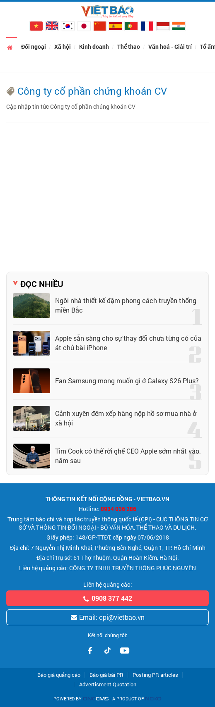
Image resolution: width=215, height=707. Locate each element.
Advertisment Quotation (107, 684)
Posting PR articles (155, 675)
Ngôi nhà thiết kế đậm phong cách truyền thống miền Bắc (125, 305)
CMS (96, 699)
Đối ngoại (33, 46)
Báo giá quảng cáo (58, 675)
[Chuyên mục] (10, 12)
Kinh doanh (94, 46)
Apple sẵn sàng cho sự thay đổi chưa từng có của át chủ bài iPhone (128, 342)
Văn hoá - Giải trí (170, 46)
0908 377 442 (107, 598)
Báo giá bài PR (106, 675)
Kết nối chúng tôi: (107, 635)
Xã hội (62, 46)
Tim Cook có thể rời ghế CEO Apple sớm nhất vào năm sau (127, 455)
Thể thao (128, 46)
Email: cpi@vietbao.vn (107, 617)
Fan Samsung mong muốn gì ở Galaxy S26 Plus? (127, 380)
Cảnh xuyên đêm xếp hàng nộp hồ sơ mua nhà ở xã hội (125, 418)
